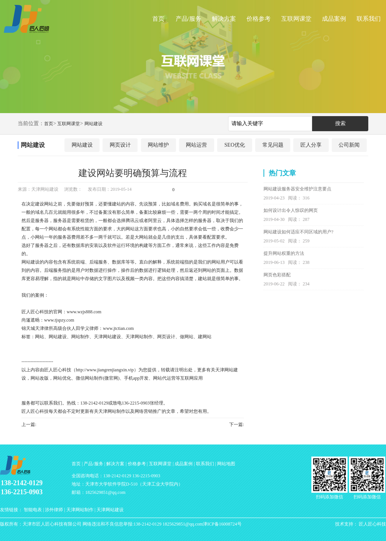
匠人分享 (311, 145)
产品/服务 (188, 18)
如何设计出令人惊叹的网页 (290, 210)
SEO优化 (234, 145)
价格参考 (259, 18)
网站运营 (196, 145)
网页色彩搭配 (277, 274)
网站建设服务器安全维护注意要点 (297, 189)
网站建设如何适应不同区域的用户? (298, 231)
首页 (158, 18)
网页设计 (120, 145)
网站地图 (226, 463)
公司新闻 (349, 145)
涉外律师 (54, 509)
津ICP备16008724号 (222, 524)
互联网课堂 (296, 18)
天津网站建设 (110, 509)
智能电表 (33, 509)
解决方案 (224, 18)
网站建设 (93, 123)
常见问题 (272, 145)
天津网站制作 (79, 509)
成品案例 (334, 18)
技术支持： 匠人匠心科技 (360, 524)
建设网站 (44, 204)
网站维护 (158, 145)
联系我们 (369, 18)
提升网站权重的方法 (283, 253)
